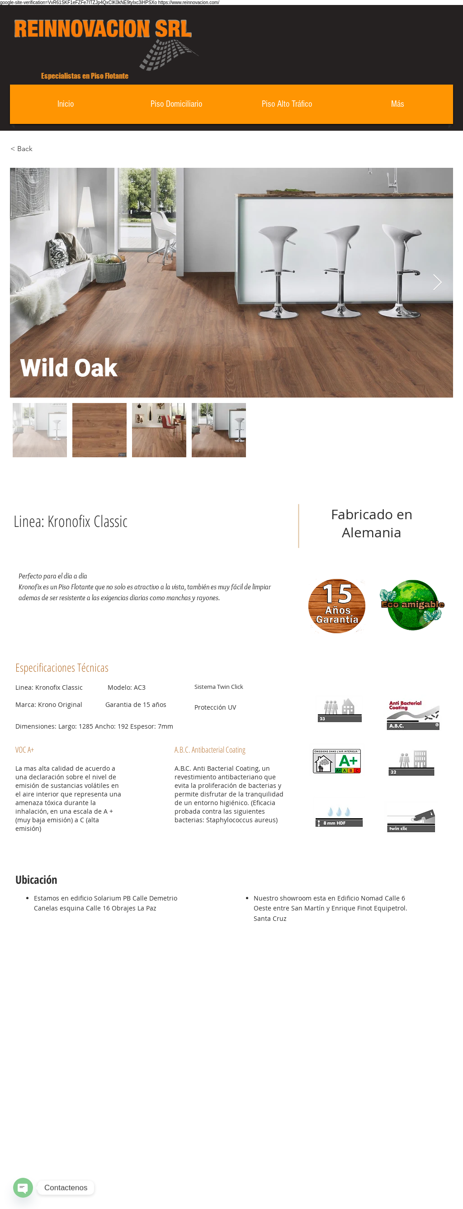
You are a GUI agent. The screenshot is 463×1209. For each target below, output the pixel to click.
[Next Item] (437, 283)
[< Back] (42, 149)
